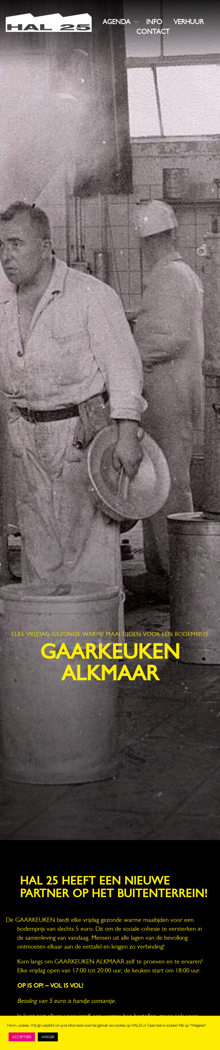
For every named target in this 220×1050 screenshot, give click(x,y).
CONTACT (153, 32)
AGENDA (116, 22)
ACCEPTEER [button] (22, 1037)
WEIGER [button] (47, 1037)
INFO (154, 22)
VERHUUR (189, 22)
